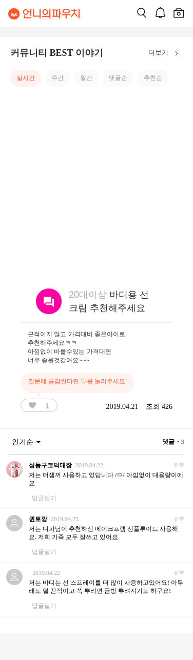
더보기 (165, 53)
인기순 (26, 442)
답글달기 (44, 498)
